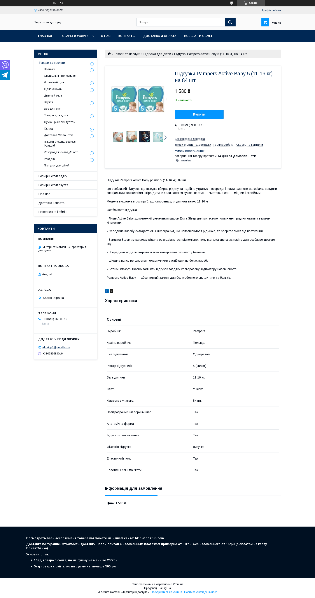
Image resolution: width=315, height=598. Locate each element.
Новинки (49, 69)
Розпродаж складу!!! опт (61, 152)
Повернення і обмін (52, 212)
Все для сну (52, 108)
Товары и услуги (74, 36)
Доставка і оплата (51, 203)
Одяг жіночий (53, 89)
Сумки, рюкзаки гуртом (59, 122)
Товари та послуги (127, 54)
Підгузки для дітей (157, 54)
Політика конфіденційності (200, 592)
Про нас (44, 194)
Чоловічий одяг (54, 82)
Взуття (48, 102)
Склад (48, 128)
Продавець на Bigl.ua (157, 588)
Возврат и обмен (198, 36)
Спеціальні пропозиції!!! (60, 75)
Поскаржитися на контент (166, 592)
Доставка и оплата (159, 36)
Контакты (126, 36)
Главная (45, 36)
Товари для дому (56, 115)
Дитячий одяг (53, 95)
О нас (105, 36)
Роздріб (49, 159)
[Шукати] (230, 22)
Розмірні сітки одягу (52, 176)
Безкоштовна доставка (190, 138)
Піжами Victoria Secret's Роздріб (60, 143)
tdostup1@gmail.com (56, 347)
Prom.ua (178, 584)
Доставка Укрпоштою (59, 135)
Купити (199, 114)
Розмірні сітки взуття (53, 185)
